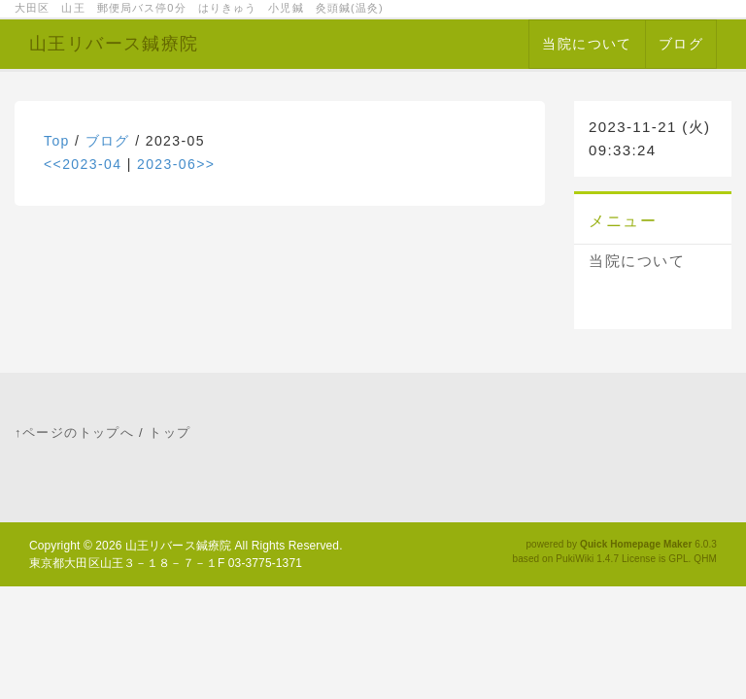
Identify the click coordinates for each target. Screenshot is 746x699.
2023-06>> (176, 164)
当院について (586, 43)
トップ (169, 432)
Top (57, 141)
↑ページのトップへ (74, 432)
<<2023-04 (82, 164)
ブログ (681, 43)
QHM (705, 558)
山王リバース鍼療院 (114, 43)
